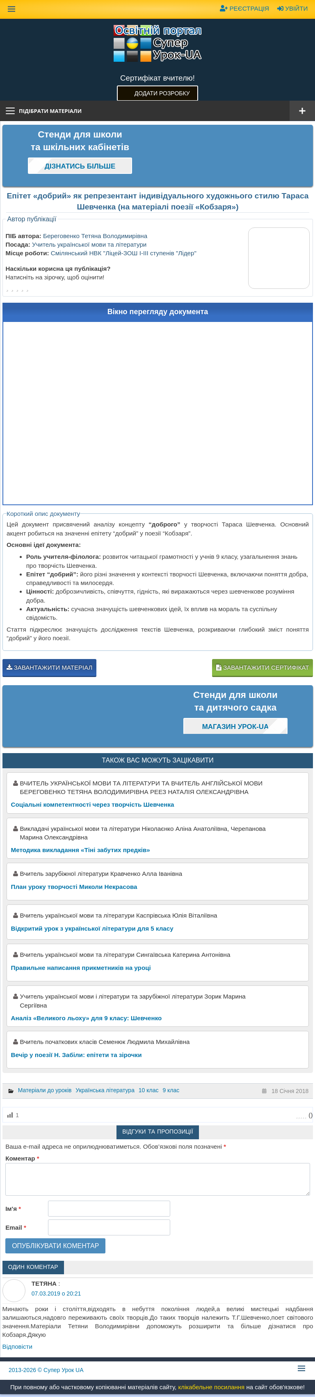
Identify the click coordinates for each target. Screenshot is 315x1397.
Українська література (105, 1090)
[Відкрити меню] (302, 111)
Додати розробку (162, 93)
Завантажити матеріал (50, 667)
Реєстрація (244, 8)
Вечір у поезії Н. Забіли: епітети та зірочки (76, 1054)
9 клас (170, 1090)
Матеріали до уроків (45, 1090)
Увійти (292, 8)
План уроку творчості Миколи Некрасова (74, 886)
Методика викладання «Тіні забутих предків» (80, 849)
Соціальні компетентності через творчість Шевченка (92, 804)
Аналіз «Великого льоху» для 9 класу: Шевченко (86, 1018)
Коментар (22, 1158)
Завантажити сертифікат (262, 667)
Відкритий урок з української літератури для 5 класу (92, 928)
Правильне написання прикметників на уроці (81, 967)
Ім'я (13, 1208)
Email (15, 1227)
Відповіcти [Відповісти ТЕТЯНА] (17, 1346)
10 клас (149, 1090)
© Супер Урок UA (46, 1370)
